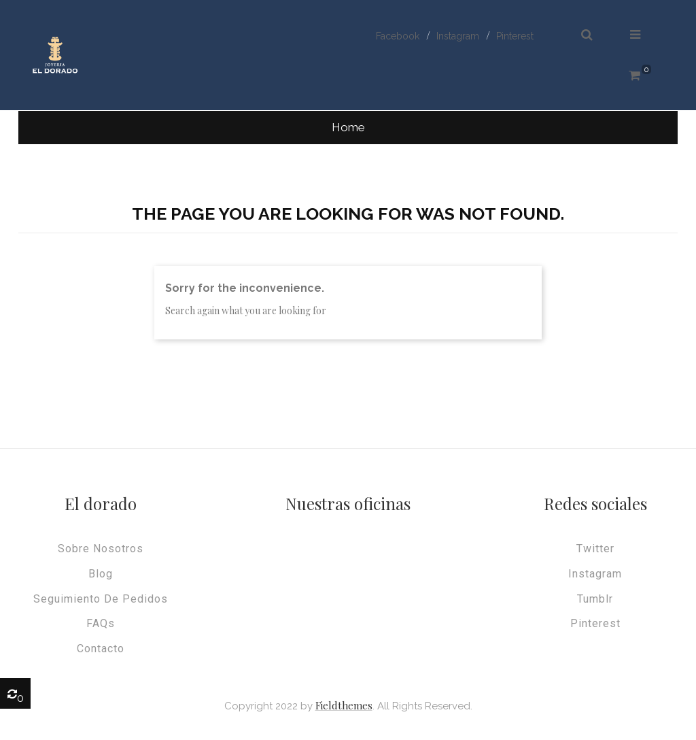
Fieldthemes (343, 705)
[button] (587, 35)
